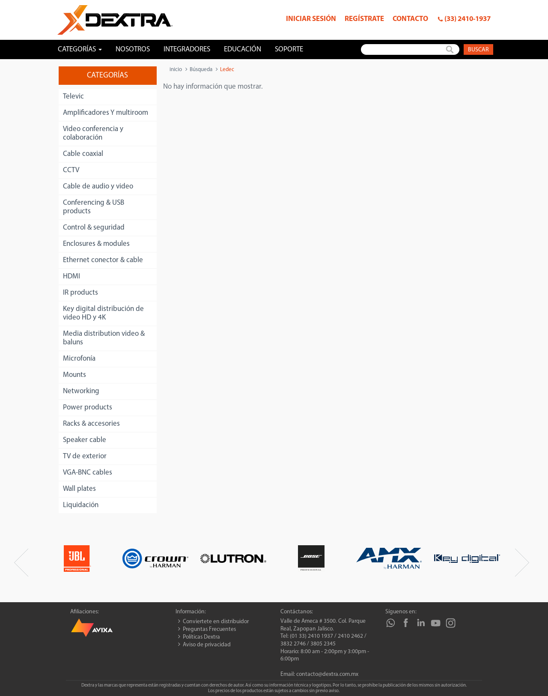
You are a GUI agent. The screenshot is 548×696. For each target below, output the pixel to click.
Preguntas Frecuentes (209, 629)
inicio (176, 69)
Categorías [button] (80, 49)
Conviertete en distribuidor (216, 621)
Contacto (410, 19)
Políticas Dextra (201, 637)
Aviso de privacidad (207, 645)
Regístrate (364, 19)
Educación (242, 49)
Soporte (289, 49)
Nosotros (133, 49)
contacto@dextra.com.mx (327, 674)
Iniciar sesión (311, 19)
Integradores (187, 49)
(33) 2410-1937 (467, 19)
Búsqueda (201, 69)
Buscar (478, 50)
